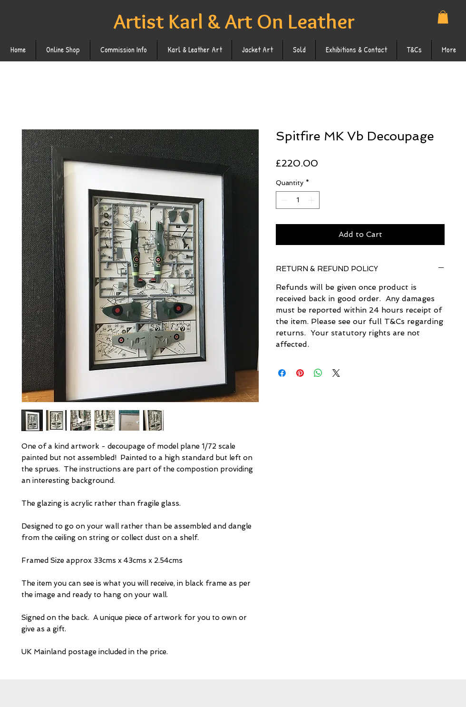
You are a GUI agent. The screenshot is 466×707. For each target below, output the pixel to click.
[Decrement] (283, 200)
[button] (442, 16)
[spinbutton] (297, 200)
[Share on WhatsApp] (318, 373)
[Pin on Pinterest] (300, 373)
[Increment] (312, 200)
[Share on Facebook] (282, 373)
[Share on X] (336, 373)
